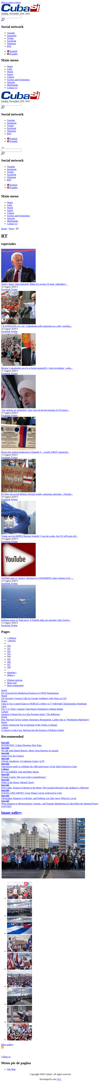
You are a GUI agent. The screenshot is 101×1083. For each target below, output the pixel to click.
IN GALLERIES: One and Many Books (20, 772)
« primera (11, 638)
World (10, 71)
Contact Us (12, 87)
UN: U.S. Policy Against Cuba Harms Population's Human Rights (32, 709)
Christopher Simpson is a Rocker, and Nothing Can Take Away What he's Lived (38, 798)
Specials (11, 82)
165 (9, 659)
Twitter (10, 38)
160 (9, 646)
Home (10, 66)
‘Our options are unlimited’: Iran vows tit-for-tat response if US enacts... (35, 410)
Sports (10, 74)
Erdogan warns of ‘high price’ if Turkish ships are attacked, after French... (36, 620)
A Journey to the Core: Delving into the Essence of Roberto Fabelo (32, 730)
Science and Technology (18, 79)
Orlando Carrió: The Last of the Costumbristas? (23, 777)
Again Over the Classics (12, 756)
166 (9, 662)
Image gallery (11, 812)
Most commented (15, 685)
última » (11, 675)
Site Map (11, 1069)
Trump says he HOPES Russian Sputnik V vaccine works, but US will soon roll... (39, 536)
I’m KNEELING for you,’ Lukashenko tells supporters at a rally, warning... (36, 326)
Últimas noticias (14, 680)
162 (9, 651)
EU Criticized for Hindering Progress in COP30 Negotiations (30, 693)
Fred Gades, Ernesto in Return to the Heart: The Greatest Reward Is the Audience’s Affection (45, 787)
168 (9, 667)
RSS (9, 46)
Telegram (11, 43)
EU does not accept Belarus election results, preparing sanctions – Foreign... (37, 494)
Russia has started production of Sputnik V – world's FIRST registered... (35, 452)
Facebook (11, 41)
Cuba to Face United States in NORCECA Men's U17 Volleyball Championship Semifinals (44, 703)
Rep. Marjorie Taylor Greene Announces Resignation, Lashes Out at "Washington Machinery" (45, 719)
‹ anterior (11, 640)
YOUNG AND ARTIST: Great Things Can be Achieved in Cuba (31, 793)
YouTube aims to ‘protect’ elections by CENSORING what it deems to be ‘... (37, 578)
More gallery (7, 1044)
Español (12, 54)
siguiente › (12, 672)
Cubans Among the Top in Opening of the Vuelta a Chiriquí (29, 725)
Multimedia (12, 85)
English (12, 51)
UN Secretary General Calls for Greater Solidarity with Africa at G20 (33, 698)
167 (9, 664)
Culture (10, 77)
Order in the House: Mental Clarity (17, 782)
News (11, 228)
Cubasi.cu (6, 1056)
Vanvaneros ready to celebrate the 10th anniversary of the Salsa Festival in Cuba (39, 766)
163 (9, 654)
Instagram (11, 35)
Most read (11, 683)
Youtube (11, 33)
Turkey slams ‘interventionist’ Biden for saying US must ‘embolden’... (34, 284)
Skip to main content (11, 2)
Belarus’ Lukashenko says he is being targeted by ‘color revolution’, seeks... (37, 368)
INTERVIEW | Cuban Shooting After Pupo (21, 745)
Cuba (9, 69)
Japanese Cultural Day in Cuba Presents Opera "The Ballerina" (30, 714)
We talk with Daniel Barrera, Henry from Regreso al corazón (29, 750)
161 (9, 648)
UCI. (59, 1079)
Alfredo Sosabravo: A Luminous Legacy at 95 (22, 761)
